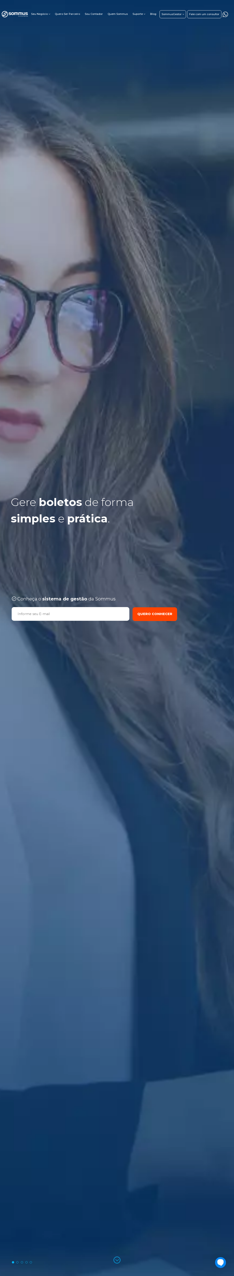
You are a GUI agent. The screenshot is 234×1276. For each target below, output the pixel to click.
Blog (153, 14)
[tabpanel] (117, 638)
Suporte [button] (138, 14)
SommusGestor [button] (172, 14)
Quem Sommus (118, 14)
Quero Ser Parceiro (67, 14)
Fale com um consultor (204, 14)
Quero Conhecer (154, 614)
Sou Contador (94, 14)
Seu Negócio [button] (39, 14)
